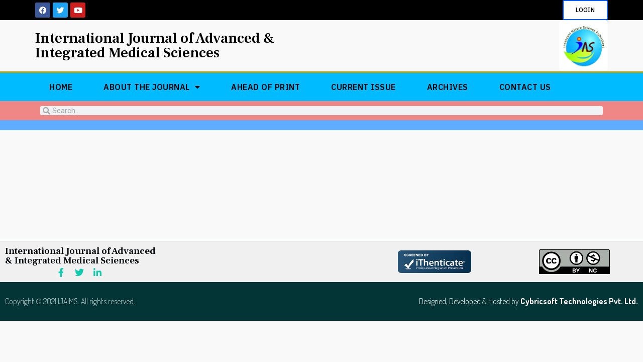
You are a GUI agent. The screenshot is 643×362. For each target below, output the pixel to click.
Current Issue (363, 87)
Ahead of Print (265, 87)
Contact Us (525, 87)
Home (60, 87)
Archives (447, 87)
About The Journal (151, 87)
